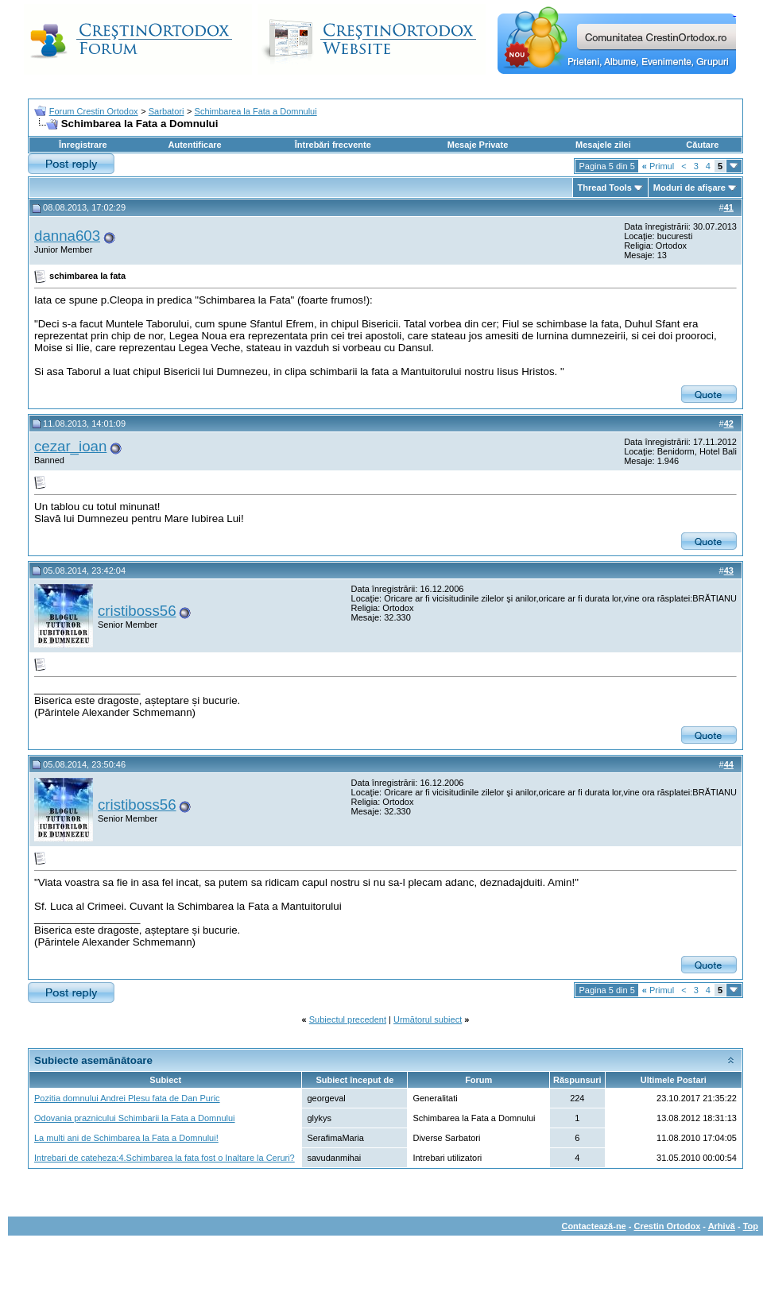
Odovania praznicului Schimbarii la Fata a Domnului (134, 1118)
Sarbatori (166, 111)
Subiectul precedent (347, 1019)
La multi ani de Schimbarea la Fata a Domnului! (126, 1138)
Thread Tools (605, 187)
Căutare (702, 144)
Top (750, 1226)
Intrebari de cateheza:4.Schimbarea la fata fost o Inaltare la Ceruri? (164, 1157)
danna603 (67, 235)
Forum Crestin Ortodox (93, 111)
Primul (658, 166)
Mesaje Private (477, 144)
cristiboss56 (137, 610)
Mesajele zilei (603, 144)
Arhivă (721, 1226)
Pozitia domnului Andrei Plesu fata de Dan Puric (127, 1098)
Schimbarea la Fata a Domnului (256, 111)
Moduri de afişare (689, 187)
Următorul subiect (427, 1019)
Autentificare (194, 144)
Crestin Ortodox (667, 1226)
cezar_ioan (70, 446)
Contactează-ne (593, 1226)
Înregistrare (83, 144)
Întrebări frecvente (333, 144)
